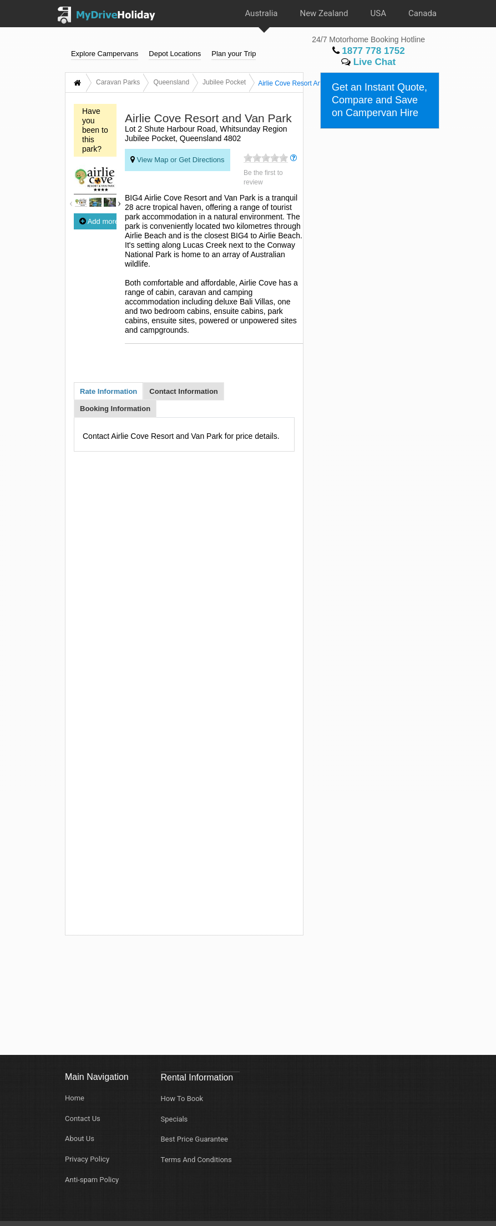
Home (74, 1098)
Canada (422, 13)
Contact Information (183, 391)
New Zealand (324, 13)
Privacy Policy (87, 1159)
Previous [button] (71, 201)
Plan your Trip (233, 54)
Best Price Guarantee (194, 1139)
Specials (174, 1119)
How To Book (182, 1098)
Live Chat (368, 62)
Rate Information (108, 391)
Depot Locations (175, 54)
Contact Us (82, 1118)
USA (378, 13)
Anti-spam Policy (92, 1179)
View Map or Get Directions (177, 159)
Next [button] (119, 201)
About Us (79, 1138)
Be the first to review (263, 177)
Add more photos (98, 221)
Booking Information (115, 408)
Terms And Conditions (196, 1159)
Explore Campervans (104, 54)
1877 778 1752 (368, 51)
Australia (261, 13)
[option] (81, 204)
